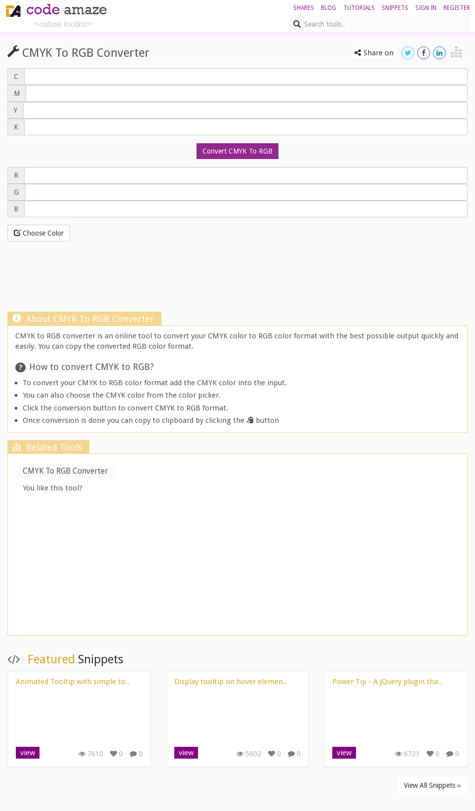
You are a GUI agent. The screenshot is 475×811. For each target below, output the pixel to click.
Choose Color (39, 233)
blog (328, 7)
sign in (425, 7)
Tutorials (359, 7)
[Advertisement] (237, 286)
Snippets (395, 7)
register (456, 7)
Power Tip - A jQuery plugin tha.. (387, 681)
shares (303, 7)
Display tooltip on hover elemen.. (230, 681)
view (27, 752)
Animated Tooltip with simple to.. (72, 681)
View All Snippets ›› (432, 785)
